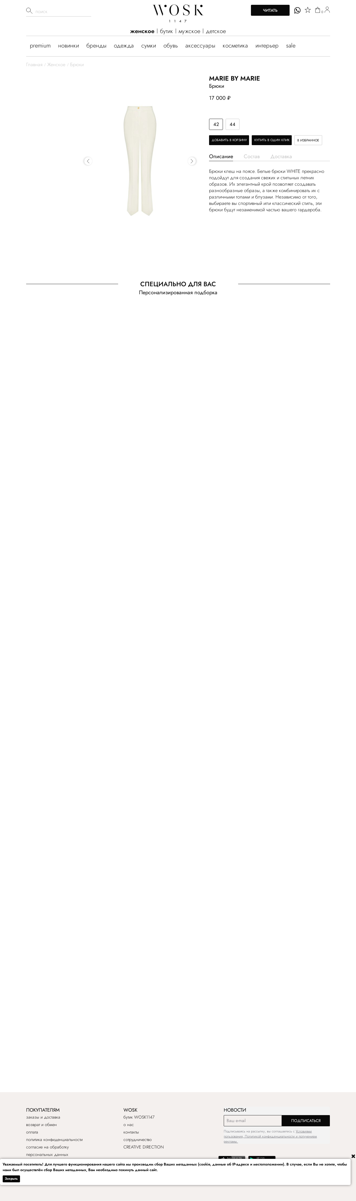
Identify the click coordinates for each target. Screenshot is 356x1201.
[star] (308, 10)
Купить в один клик (272, 140)
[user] (327, 10)
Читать (270, 10)
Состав (252, 156)
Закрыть (11, 1178)
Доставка (281, 156)
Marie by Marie (234, 78)
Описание (221, 156)
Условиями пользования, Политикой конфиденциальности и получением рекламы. (270, 1136)
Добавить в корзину (229, 140)
